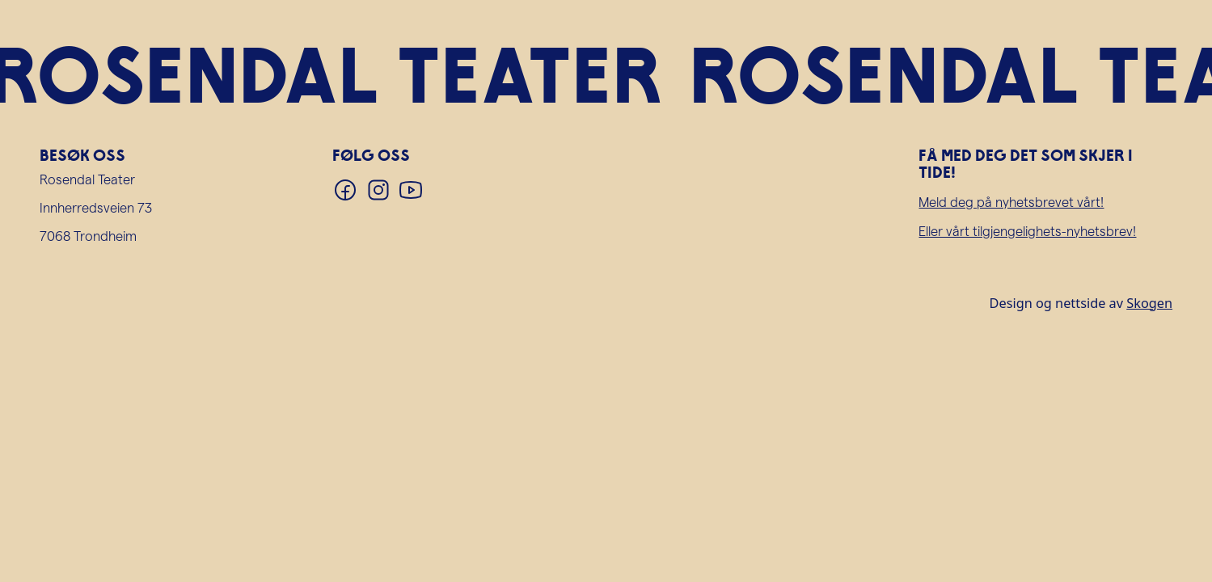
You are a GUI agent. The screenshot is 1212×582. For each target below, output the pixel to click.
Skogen (1149, 303)
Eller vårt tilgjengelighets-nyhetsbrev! (1027, 230)
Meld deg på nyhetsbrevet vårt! (1011, 201)
